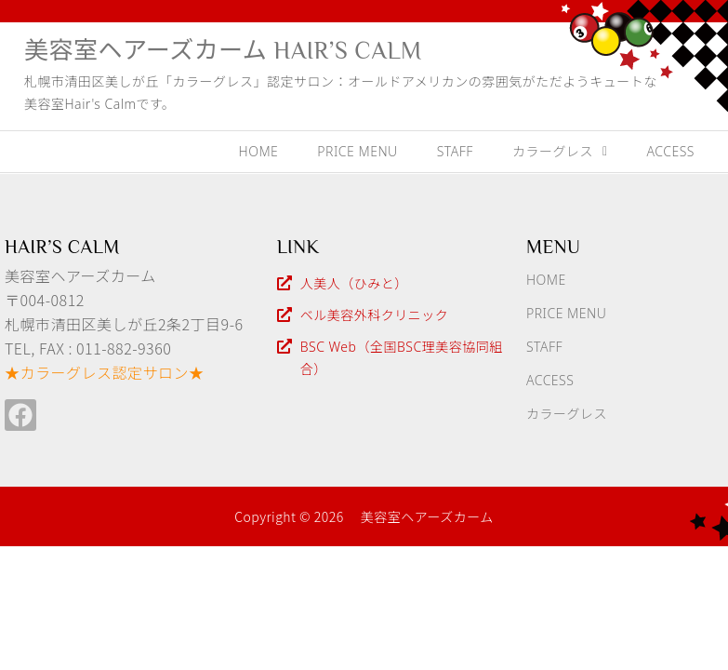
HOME (259, 151)
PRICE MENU (357, 151)
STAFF (455, 151)
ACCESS (671, 151)
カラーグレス (560, 151)
